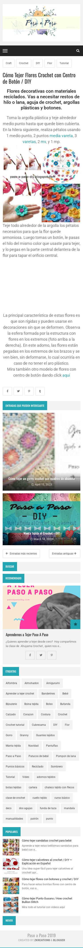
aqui (66, 375)
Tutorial (64, 63)
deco (9, 808)
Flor (49, 63)
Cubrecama (39, 724)
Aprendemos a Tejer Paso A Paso (27, 634)
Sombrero (57, 766)
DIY (38, 63)
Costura (45, 714)
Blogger (59, 940)
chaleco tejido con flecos (59, 787)
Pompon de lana (66, 756)
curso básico (62, 797)
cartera (33, 787)
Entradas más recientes (21, 553)
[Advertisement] (41, 285)
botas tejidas (13, 787)
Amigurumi (53, 683)
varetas (29, 141)
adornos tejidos (46, 777)
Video (25, 777)
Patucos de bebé (38, 756)
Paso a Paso (13, 756)
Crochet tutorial (15, 724)
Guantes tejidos (45, 735)
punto (49, 818)
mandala (69, 808)
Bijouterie (11, 704)
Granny (24, 735)
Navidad (33, 745)
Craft (9, 63)
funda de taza (48, 808)
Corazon (28, 714)
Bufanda (65, 704)
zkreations (42, 940)
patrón (35, 818)
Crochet (23, 63)
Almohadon (32, 683)
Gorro (9, 735)
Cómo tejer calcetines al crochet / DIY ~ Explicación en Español (47, 861)
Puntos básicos (15, 766)
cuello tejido (40, 797)
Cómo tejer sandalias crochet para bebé (46, 840)
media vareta (61, 135)
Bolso (49, 704)
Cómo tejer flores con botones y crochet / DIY (50, 879)
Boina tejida (31, 704)
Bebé (65, 693)
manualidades (14, 818)
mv (43, 141)
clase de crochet (15, 797)
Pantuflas (52, 745)
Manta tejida (13, 745)
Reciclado (37, 766)
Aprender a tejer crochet (20, 693)
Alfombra (11, 683)
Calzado (11, 714)
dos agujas (25, 808)
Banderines (48, 693)
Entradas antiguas (64, 553)
